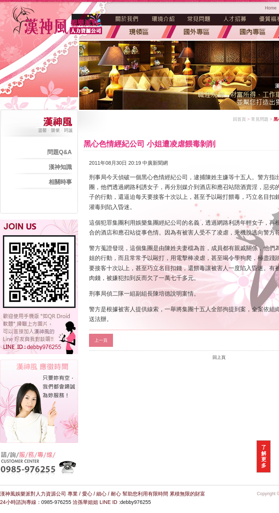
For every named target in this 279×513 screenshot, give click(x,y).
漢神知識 (60, 167)
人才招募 (235, 19)
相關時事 (60, 182)
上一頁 (101, 340)
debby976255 (135, 502)
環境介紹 (163, 19)
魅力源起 (127, 19)
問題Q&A (59, 152)
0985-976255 (56, 502)
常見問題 (199, 19)
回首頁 (239, 119)
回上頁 (219, 357)
